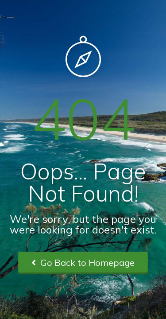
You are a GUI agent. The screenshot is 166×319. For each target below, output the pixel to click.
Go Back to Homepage (83, 262)
